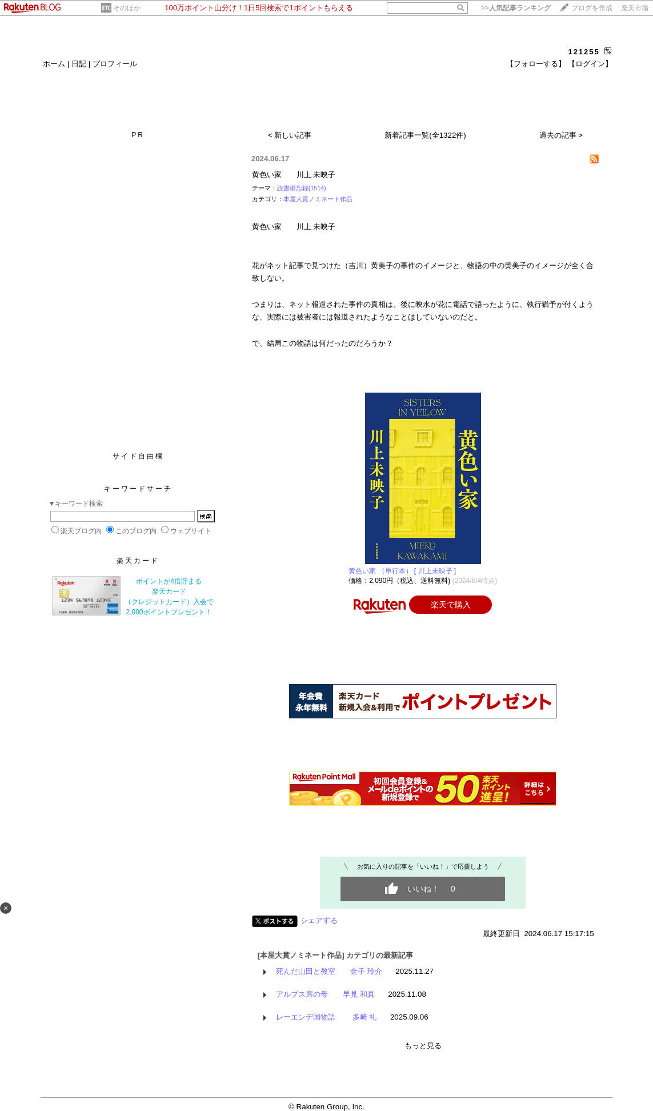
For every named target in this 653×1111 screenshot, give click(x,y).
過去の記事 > (561, 135)
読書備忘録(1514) (301, 188)
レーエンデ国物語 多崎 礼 (326, 1017)
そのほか (127, 8)
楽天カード (138, 561)
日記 (78, 63)
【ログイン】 (590, 63)
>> (516, 8)
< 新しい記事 (290, 135)
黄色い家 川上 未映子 (294, 174)
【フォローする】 (536, 63)
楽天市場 (634, 8)
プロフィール (115, 63)
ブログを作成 (591, 8)
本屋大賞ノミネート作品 (317, 198)
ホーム (54, 63)
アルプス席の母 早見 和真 (325, 994)
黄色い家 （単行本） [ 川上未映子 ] (402, 571)
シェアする (319, 920)
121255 (583, 51)
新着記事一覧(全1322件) (425, 135)
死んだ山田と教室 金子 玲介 (329, 971)
